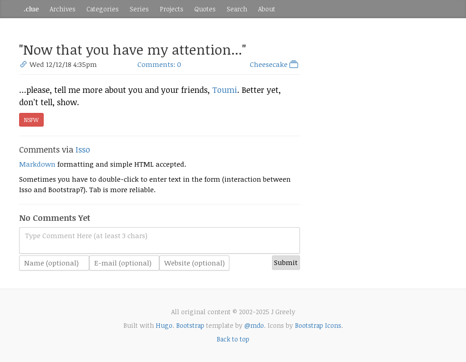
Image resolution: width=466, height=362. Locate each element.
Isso (83, 149)
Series (139, 9)
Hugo (164, 325)
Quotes (205, 9)
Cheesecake (275, 64)
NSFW (31, 119)
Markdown (37, 163)
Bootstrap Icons (318, 325)
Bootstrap (190, 325)
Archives (63, 9)
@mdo (254, 325)
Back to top (233, 339)
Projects (171, 9)
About (266, 9)
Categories (102, 9)
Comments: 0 (159, 64)
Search (237, 9)
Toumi (224, 89)
